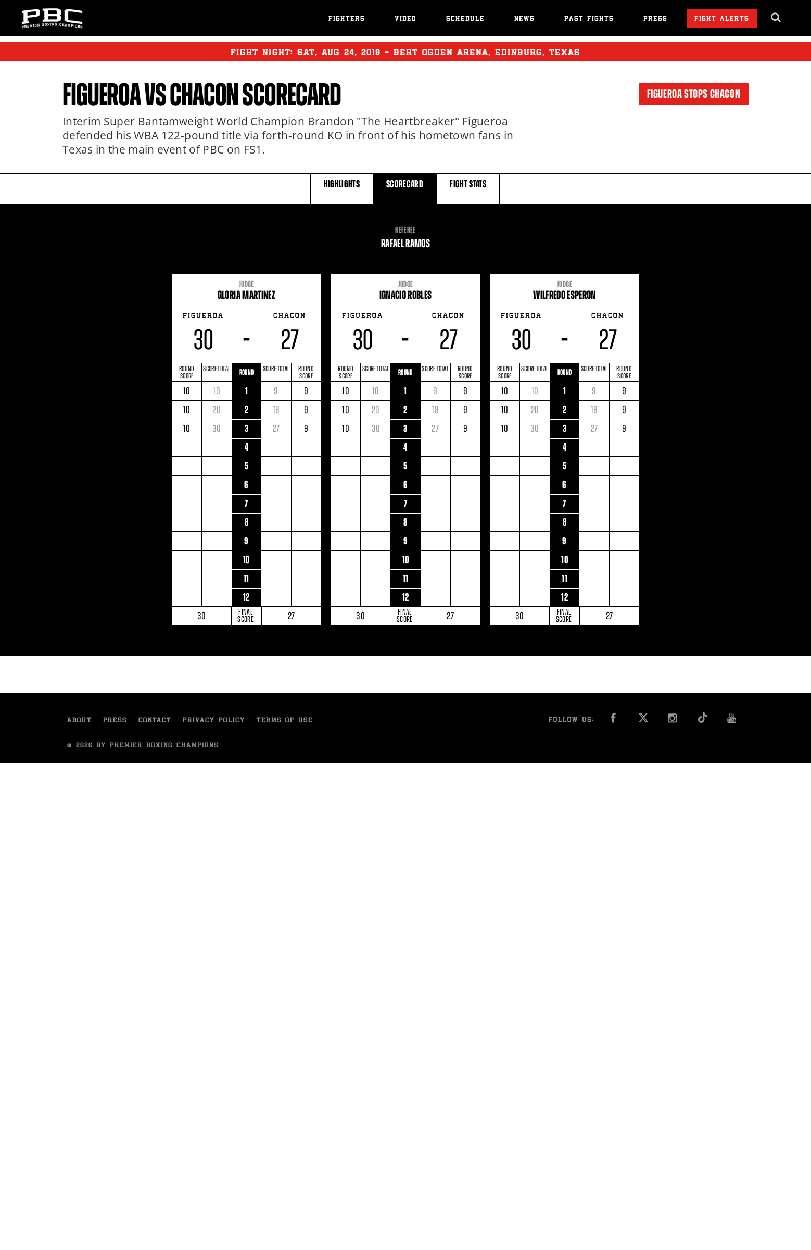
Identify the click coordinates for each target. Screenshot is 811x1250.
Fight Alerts (721, 19)
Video (405, 19)
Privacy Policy (214, 721)
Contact (154, 721)
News (524, 19)
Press (655, 19)
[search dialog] (776, 17)
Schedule (465, 19)
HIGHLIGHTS (342, 188)
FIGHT (468, 188)
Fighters (346, 19)
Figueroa (101, 94)
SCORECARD (404, 188)
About (79, 721)
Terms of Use (285, 721)
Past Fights (589, 19)
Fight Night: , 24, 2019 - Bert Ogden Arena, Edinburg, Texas (405, 51)
